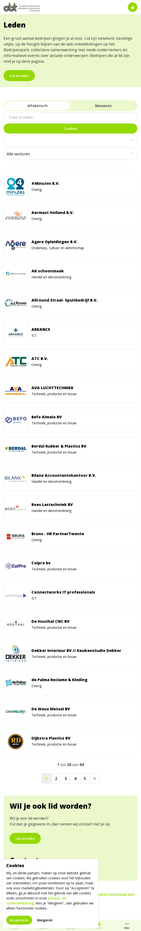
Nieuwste (103, 105)
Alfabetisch (37, 105)
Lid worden (19, 75)
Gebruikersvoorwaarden (112, 894)
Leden (98, 925)
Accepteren (19, 920)
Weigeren (45, 920)
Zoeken (70, 128)
